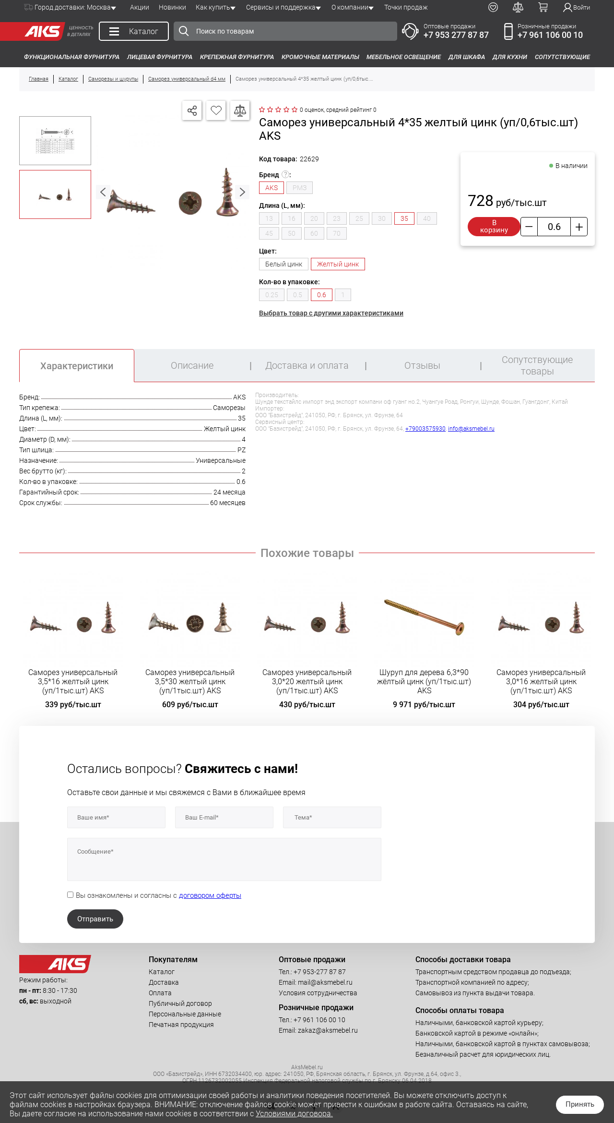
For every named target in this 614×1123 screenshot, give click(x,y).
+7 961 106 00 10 (550, 35)
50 (291, 233)
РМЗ (300, 188)
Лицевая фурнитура (159, 56)
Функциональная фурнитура (71, 56)
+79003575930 (425, 428)
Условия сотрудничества (318, 993)
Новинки (172, 7)
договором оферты (210, 895)
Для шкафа (467, 56)
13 (269, 218)
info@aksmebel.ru (471, 428)
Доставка (164, 982)
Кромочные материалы (320, 56)
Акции (139, 7)
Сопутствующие (562, 56)
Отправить (95, 919)
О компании (349, 7)
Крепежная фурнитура (237, 56)
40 (427, 218)
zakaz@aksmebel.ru (328, 1030)
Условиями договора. (294, 1113)
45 (269, 233)
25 (359, 218)
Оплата (160, 993)
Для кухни (510, 56)
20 (314, 218)
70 (337, 233)
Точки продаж (406, 7)
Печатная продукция (181, 1024)
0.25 (271, 295)
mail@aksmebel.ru (325, 982)
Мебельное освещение (403, 56)
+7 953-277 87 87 (320, 972)
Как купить (213, 7)
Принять (580, 1104)
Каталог (162, 972)
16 (291, 218)
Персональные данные (185, 1014)
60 (314, 233)
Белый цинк (283, 264)
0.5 (297, 295)
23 (337, 218)
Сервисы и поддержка (281, 7)
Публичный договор (180, 1003)
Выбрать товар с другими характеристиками (331, 313)
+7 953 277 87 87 (456, 35)
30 (382, 218)
